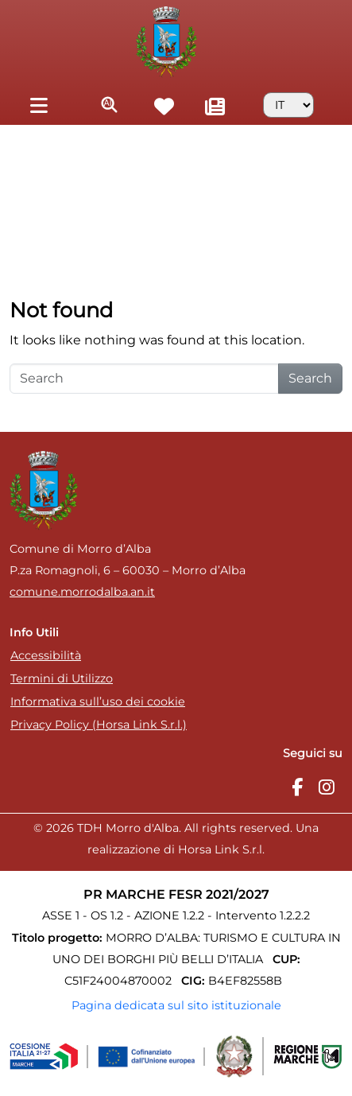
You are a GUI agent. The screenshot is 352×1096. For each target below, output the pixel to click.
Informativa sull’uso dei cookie (97, 701)
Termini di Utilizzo (61, 678)
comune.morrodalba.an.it (82, 592)
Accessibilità (45, 655)
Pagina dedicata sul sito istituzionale (176, 1005)
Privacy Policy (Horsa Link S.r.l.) (98, 724)
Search (310, 378)
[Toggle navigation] (38, 105)
